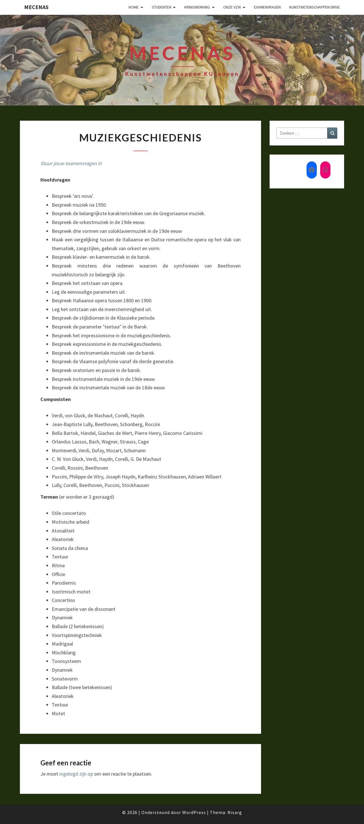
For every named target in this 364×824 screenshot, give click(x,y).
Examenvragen (267, 7)
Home (133, 7)
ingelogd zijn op (76, 773)
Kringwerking (197, 7)
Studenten (161, 7)
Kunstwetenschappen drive (314, 7)
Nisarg (235, 812)
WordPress (194, 812)
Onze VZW (232, 7)
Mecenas (36, 7)
